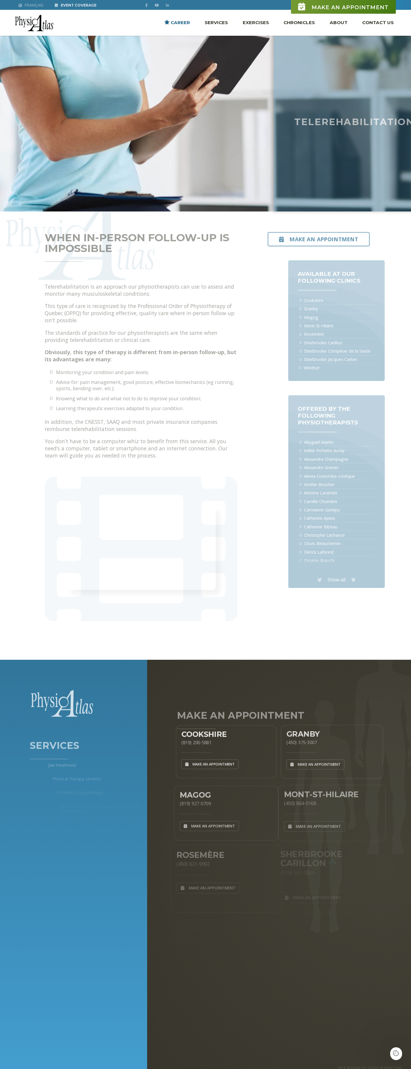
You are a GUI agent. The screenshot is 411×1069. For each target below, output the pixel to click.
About (339, 22)
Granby (322, 309)
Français (30, 5)
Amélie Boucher (330, 484)
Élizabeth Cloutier (331, 569)
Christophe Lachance (335, 535)
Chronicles (299, 22)
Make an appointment (343, 7)
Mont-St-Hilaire (329, 326)
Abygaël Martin (329, 442)
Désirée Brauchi (330, 560)
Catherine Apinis (330, 518)
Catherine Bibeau (331, 527)
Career (177, 22)
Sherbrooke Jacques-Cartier (341, 359)
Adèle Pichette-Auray (335, 450)
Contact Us (378, 22)
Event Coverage (75, 5)
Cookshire (324, 300)
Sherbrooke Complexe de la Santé (348, 351)
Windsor (323, 368)
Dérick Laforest (330, 552)
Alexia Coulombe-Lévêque (340, 476)
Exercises (256, 22)
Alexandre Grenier (332, 467)
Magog (322, 317)
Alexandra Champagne (337, 459)
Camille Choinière (331, 501)
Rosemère (325, 334)
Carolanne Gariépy (333, 510)
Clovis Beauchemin (333, 543)
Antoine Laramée (331, 493)
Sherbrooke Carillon (334, 343)
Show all (347, 579)
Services (216, 22)
